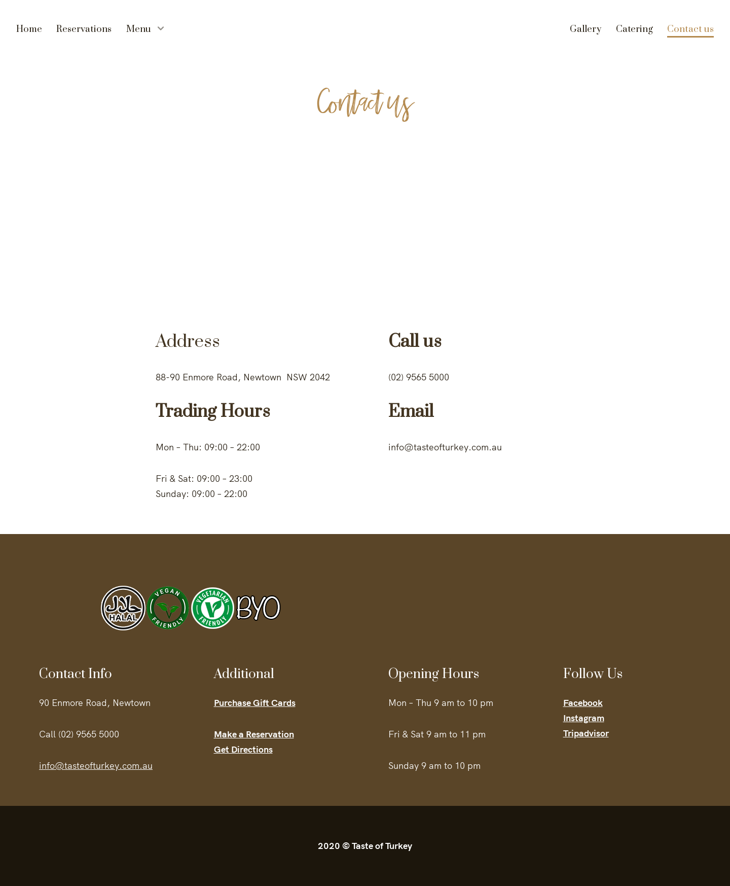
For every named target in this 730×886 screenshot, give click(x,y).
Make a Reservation (254, 734)
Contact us (690, 29)
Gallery (585, 29)
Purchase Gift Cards (255, 702)
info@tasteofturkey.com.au (96, 765)
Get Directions (243, 749)
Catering (634, 29)
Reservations (84, 29)
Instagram (583, 718)
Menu (138, 29)
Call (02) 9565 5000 (79, 734)
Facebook (583, 702)
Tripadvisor (586, 733)
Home (29, 29)
